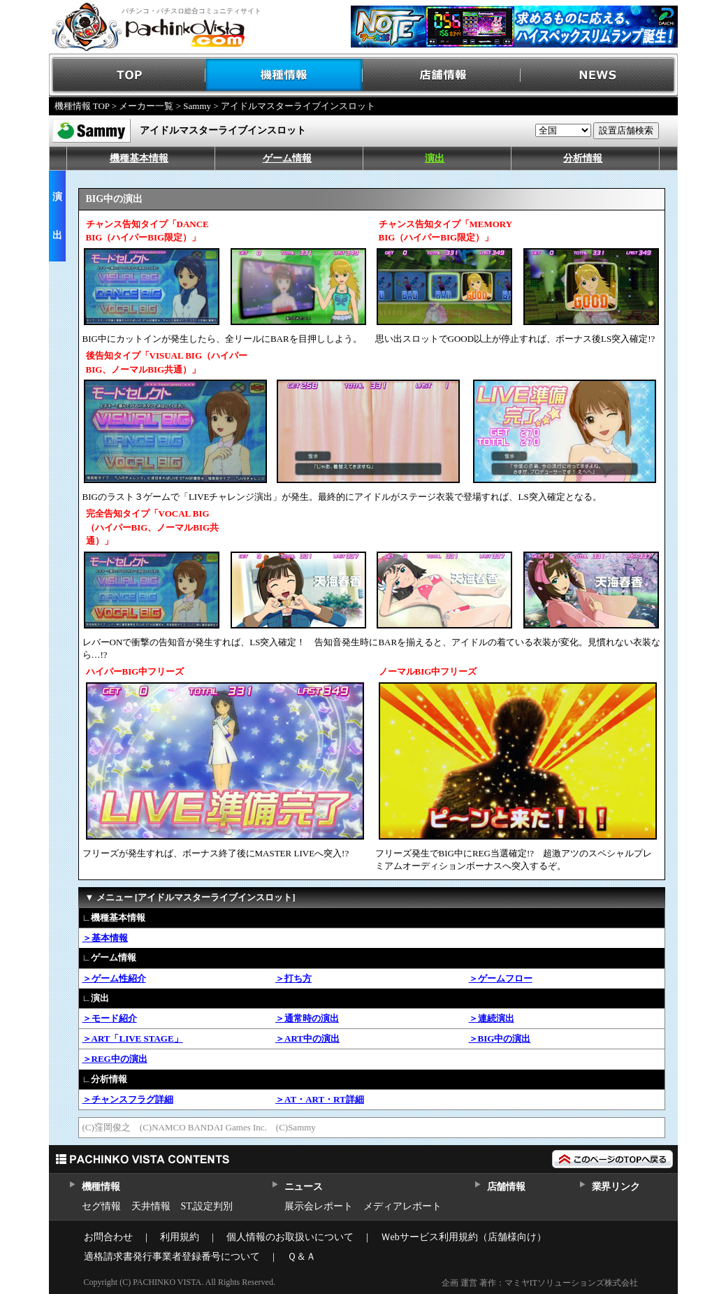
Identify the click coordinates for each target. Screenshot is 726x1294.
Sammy (197, 106)
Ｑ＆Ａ (301, 1256)
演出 (434, 158)
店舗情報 (442, 75)
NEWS (599, 75)
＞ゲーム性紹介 (114, 978)
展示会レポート (318, 1206)
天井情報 (150, 1206)
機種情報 (284, 75)
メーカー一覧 (146, 106)
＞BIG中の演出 (500, 1038)
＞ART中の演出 (307, 1038)
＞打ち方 (293, 978)
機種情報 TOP (82, 106)
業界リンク (616, 1186)
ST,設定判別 (207, 1206)
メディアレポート (402, 1206)
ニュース (303, 1186)
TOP (127, 75)
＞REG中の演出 (114, 1059)
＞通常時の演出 (307, 1018)
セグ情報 (101, 1206)
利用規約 (179, 1237)
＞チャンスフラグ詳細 (127, 1099)
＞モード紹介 (109, 1018)
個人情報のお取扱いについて (290, 1237)
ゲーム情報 (287, 158)
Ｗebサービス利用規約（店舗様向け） (463, 1237)
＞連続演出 (491, 1018)
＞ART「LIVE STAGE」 (132, 1038)
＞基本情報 (105, 938)
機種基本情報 (139, 158)
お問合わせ (108, 1237)
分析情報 (582, 158)
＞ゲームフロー (500, 978)
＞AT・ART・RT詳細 (319, 1099)
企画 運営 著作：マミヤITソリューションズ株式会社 (540, 1283)
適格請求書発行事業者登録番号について (172, 1256)
